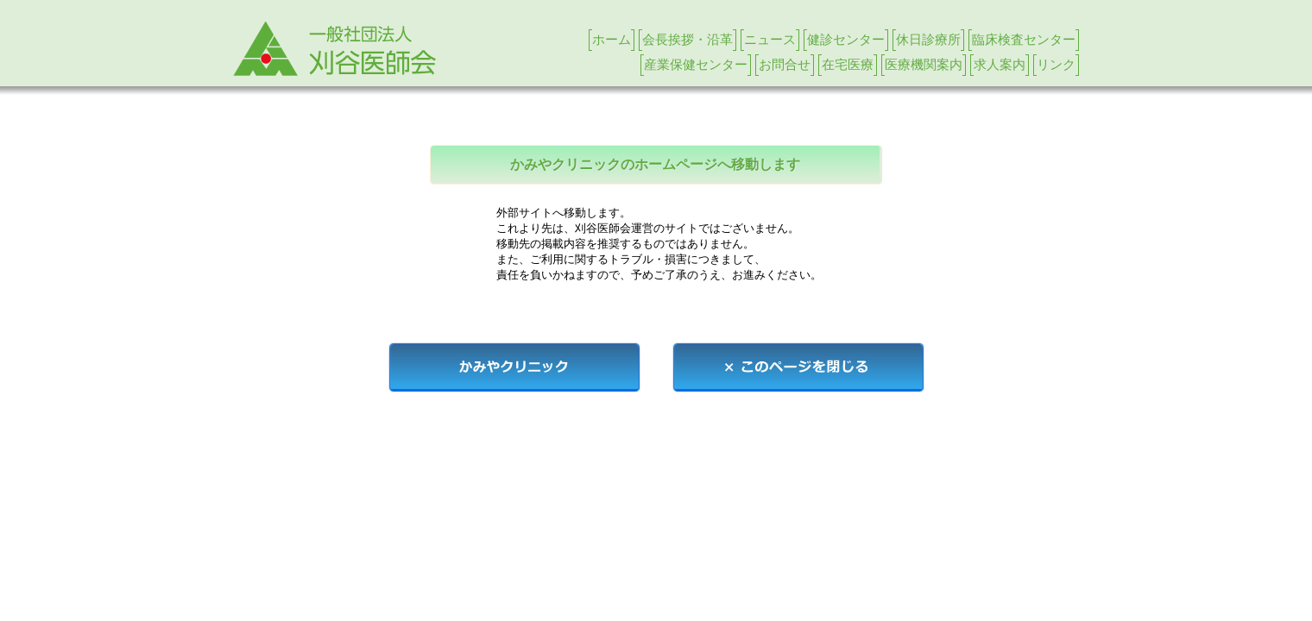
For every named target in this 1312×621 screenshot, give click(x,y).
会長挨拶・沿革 (687, 39)
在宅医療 (848, 64)
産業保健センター (695, 64)
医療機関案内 (923, 64)
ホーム (611, 39)
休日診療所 (928, 39)
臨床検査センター (1023, 39)
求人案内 (999, 64)
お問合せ (785, 64)
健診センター (846, 39)
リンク (1056, 64)
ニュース (770, 39)
